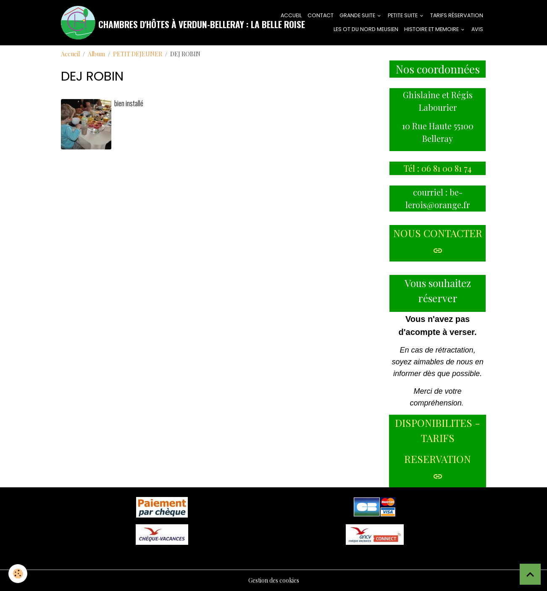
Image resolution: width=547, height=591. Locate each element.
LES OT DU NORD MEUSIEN (366, 29)
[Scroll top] (530, 574)
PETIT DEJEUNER (137, 54)
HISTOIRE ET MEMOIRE (432, 29)
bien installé (128, 103)
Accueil (70, 54)
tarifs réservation (456, 15)
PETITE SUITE (403, 15)
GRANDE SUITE (357, 15)
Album (96, 54)
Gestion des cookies (273, 580)
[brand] (166, 22)
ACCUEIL (291, 15)
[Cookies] (17, 573)
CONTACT (321, 15)
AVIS (477, 29)
